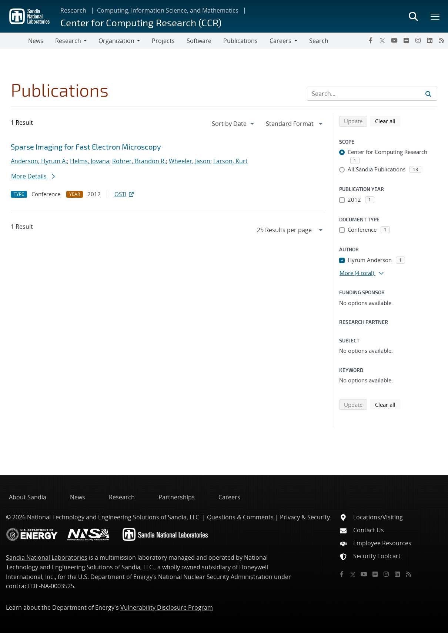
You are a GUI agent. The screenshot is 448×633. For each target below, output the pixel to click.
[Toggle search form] (413, 16)
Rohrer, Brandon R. (139, 161)
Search (318, 41)
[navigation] (233, 123)
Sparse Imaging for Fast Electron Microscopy (86, 146)
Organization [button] (116, 41)
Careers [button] (280, 41)
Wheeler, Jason (189, 161)
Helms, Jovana (89, 161)
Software (199, 41)
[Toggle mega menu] (435, 16)
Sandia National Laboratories (46, 557)
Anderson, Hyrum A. (39, 161)
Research (73, 10)
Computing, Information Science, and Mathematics (167, 10)
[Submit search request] (428, 94)
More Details (33, 176)
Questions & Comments (240, 517)
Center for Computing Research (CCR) (140, 22)
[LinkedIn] (429, 40)
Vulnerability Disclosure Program (166, 607)
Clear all (387, 121)
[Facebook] (370, 40)
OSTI (124, 194)
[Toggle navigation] (14, 41)
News (35, 41)
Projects (163, 41)
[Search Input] (372, 94)
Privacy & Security (305, 517)
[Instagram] (418, 40)
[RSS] (441, 40)
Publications (240, 41)
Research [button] (68, 41)
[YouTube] (394, 40)
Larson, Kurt (230, 161)
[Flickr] (406, 40)
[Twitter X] (382, 40)
